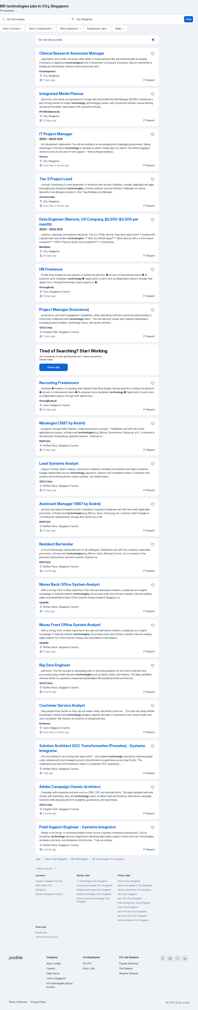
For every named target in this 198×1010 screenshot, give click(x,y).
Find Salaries (126, 968)
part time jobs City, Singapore (132, 920)
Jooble (185, 1002)
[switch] (153, 39)
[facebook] (163, 958)
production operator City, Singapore (135, 894)
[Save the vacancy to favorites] (152, 54)
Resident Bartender (56, 553)
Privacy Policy (38, 1001)
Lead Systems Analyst (58, 472)
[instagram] (170, 958)
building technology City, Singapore (94, 898)
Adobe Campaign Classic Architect (70, 795)
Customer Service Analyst (62, 714)
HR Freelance (50, 269)
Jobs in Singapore (56, 978)
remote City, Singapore (129, 889)
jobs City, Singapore (127, 902)
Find (188, 19)
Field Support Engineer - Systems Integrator (77, 835)
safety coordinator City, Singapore (134, 898)
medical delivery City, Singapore (133, 928)
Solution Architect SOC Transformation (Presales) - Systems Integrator (92, 757)
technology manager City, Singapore (94, 894)
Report (149, 80)
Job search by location (47, 945)
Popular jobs (41, 941)
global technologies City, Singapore (94, 902)
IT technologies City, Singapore (92, 889)
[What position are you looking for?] (34, 19)
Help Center (53, 973)
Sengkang (40, 898)
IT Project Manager (56, 134)
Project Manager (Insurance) (64, 309)
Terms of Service (18, 1001)
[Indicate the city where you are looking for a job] (103, 19)
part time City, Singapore (130, 907)
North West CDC (44, 894)
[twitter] (177, 958)
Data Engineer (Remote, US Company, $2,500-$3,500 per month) (88, 221)
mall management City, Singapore (134, 911)
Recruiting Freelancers (59, 391)
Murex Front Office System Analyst (70, 633)
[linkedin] (185, 958)
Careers (50, 968)
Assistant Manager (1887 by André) (70, 512)
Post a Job (89, 968)
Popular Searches (128, 963)
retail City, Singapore (128, 915)
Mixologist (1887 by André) (62, 432)
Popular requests (47, 877)
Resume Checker (128, 973)
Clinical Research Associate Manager (71, 53)
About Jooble (53, 963)
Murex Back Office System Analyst (69, 593)
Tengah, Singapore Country (49, 889)
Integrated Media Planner (61, 93)
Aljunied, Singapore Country (49, 902)
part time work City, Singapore (132, 924)
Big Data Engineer (54, 674)
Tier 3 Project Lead (55, 179)
